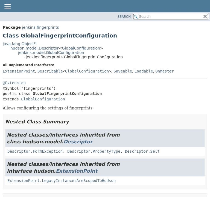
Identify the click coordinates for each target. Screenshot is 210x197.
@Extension (14, 83)
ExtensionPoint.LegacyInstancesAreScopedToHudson (61, 180)
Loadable (144, 71)
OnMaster (164, 71)
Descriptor (77, 141)
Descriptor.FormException (35, 151)
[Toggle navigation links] (7, 6)
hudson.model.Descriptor (34, 48)
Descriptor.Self (142, 151)
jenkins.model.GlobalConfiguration (51, 52)
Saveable (123, 71)
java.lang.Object (18, 44)
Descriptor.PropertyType (93, 151)
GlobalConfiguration (81, 48)
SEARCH (124, 17)
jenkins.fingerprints (40, 27)
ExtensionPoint (19, 71)
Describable (50, 71)
